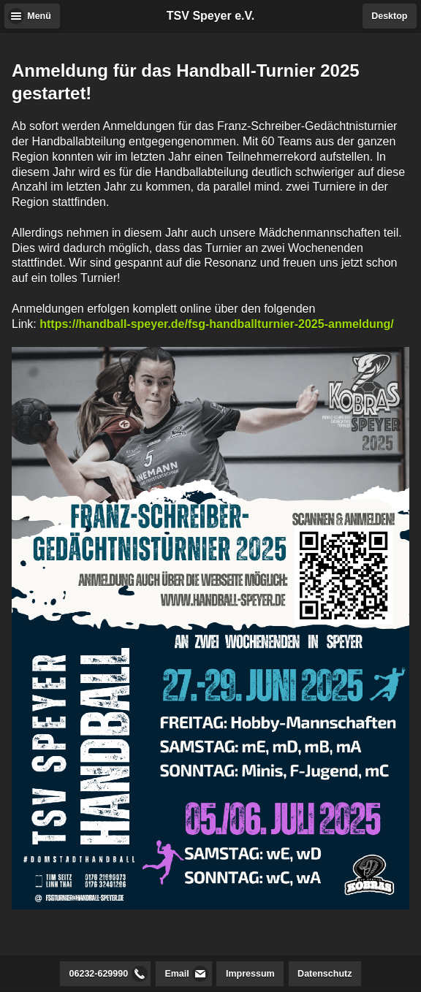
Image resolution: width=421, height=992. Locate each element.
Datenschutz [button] (324, 974)
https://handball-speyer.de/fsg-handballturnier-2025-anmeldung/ (216, 324)
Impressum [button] (250, 974)
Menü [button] (39, 16)
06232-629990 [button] (99, 974)
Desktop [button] (389, 16)
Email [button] (176, 974)
